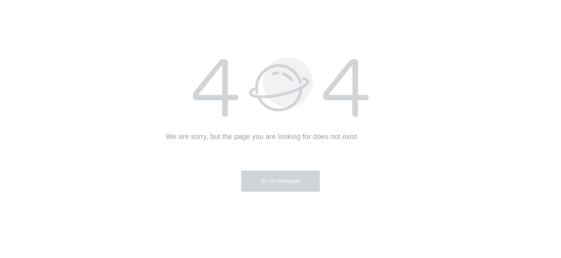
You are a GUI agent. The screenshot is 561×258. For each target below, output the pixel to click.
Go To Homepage (280, 181)
